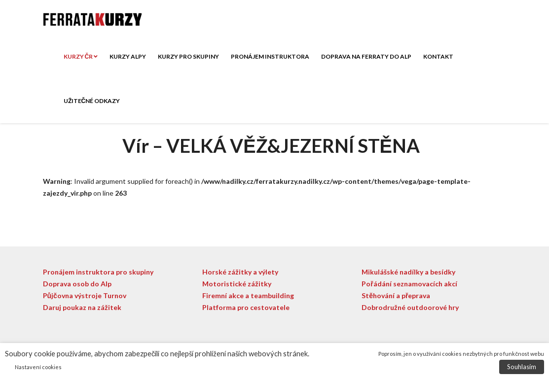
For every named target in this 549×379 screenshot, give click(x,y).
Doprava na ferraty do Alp (366, 56)
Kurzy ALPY (128, 56)
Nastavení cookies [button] (38, 367)
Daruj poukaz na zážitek (82, 307)
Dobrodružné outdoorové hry (410, 307)
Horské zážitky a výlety (240, 272)
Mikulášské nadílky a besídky (408, 272)
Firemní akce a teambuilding (248, 295)
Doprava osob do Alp (77, 283)
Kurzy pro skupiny (188, 56)
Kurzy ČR (81, 56)
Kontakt (438, 56)
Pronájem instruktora (270, 56)
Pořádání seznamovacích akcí (409, 283)
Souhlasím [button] (521, 367)
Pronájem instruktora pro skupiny (98, 272)
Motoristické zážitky (236, 283)
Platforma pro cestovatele (246, 307)
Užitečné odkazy (92, 100)
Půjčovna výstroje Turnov (84, 295)
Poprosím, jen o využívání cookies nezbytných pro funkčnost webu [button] (461, 353)
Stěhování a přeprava (396, 295)
